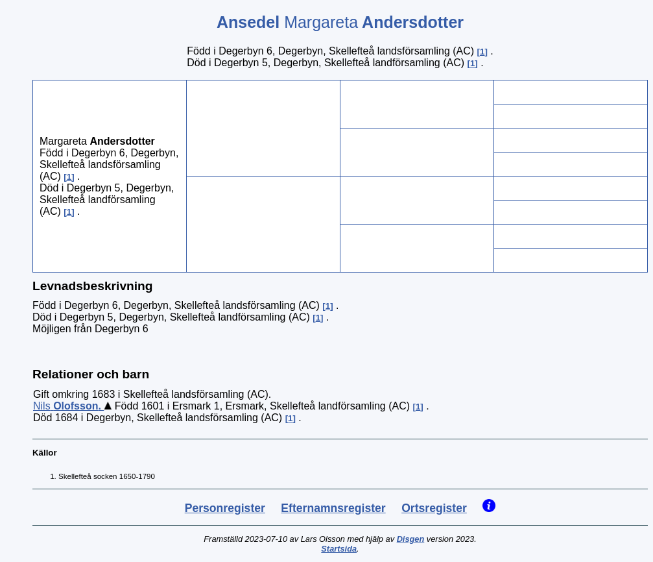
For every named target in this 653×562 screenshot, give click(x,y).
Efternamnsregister (333, 508)
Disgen (411, 539)
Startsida (339, 549)
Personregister (225, 508)
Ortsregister (434, 508)
